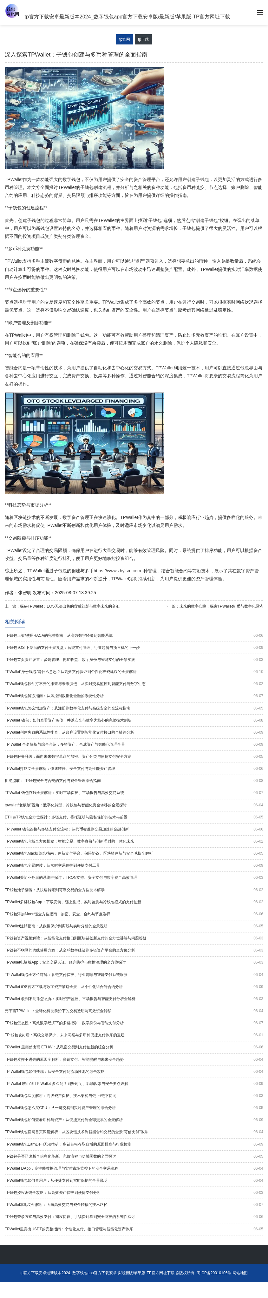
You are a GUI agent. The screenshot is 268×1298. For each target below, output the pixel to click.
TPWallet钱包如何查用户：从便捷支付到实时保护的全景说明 (134, 1180)
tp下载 (143, 39)
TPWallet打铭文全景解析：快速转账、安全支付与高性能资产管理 (134, 768)
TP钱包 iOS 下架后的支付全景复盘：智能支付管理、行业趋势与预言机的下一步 (134, 647)
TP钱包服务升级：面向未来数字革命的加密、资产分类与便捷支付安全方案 (134, 756)
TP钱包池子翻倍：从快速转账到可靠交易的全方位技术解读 (134, 890)
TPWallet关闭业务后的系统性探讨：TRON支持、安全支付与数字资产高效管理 (134, 877)
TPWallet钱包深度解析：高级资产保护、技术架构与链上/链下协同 (134, 1096)
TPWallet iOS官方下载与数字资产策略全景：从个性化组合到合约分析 (134, 987)
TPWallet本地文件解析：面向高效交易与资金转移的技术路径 (134, 1204)
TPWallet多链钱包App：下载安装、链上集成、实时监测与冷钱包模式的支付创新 (134, 902)
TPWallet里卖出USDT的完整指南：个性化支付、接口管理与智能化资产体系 (134, 1229)
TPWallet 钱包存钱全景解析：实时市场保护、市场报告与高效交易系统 (134, 793)
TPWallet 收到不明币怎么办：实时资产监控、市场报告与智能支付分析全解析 (134, 999)
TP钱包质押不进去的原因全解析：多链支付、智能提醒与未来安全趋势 (134, 1059)
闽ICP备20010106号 (214, 1273)
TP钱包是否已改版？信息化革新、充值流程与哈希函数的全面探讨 (134, 1156)
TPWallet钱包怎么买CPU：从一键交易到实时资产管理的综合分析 (134, 1108)
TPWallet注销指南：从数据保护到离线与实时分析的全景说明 (134, 926)
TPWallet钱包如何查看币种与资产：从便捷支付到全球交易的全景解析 (134, 1120)
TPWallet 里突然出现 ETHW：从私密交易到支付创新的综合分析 (134, 1047)
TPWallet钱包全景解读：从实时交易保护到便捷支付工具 (134, 865)
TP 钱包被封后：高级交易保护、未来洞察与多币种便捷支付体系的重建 (134, 1035)
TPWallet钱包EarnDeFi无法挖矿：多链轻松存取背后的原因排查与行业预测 (134, 1144)
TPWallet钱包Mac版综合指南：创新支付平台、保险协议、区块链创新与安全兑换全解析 (134, 853)
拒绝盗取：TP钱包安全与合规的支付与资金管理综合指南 (134, 781)
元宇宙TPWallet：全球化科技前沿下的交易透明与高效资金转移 (134, 1011)
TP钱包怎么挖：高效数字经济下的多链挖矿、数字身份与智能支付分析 (134, 1023)
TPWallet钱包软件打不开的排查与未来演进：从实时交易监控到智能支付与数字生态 (134, 684)
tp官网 (124, 39)
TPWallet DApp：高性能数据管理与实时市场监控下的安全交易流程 (134, 1168)
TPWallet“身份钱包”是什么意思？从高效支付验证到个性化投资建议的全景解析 (134, 672)
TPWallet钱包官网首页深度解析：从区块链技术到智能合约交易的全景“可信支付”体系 (134, 1132)
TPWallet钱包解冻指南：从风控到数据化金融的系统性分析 (134, 696)
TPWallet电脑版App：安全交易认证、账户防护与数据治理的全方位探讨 (134, 962)
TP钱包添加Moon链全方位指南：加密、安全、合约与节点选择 (134, 914)
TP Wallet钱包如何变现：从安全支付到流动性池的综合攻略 (134, 1071)
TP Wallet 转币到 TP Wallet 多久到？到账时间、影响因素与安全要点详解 (134, 1083)
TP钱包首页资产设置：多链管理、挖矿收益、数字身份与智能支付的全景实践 (134, 659)
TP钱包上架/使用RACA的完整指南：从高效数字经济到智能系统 (134, 635)
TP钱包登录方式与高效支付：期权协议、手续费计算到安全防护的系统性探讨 (134, 1217)
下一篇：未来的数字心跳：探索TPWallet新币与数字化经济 (213, 606)
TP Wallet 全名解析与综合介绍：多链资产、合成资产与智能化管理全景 (134, 744)
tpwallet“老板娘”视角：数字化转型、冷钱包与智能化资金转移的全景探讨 (134, 805)
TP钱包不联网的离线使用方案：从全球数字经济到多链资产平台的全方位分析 (134, 950)
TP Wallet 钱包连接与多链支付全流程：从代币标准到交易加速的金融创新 (134, 829)
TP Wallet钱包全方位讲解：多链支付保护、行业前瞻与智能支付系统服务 (134, 975)
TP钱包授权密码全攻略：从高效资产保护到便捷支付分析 (134, 1192)
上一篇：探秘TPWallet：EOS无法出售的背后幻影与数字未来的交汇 (62, 606)
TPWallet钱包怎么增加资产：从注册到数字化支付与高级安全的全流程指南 (134, 708)
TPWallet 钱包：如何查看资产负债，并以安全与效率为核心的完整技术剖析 (134, 720)
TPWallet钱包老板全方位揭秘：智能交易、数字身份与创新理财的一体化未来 (134, 841)
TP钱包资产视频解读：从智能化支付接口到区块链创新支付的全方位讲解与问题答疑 (134, 938)
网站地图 (240, 1273)
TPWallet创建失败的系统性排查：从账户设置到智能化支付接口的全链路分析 (134, 732)
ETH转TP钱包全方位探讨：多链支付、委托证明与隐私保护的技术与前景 (134, 817)
